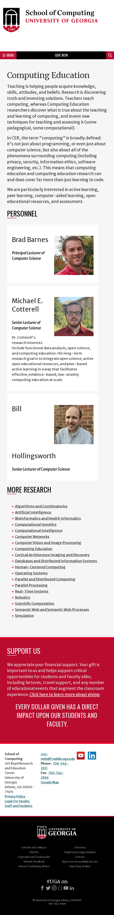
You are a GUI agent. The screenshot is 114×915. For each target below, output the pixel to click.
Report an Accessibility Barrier (80, 861)
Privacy (80, 856)
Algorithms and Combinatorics (41, 506)
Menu (8, 55)
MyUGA (34, 852)
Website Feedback (33, 861)
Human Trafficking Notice (34, 866)
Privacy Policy (15, 796)
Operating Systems (31, 573)
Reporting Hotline (80, 866)
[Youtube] (66, 888)
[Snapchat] (60, 888)
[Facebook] (42, 888)
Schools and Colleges (33, 847)
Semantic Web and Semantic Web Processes (52, 609)
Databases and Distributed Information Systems (56, 561)
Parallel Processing (31, 585)
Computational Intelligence (38, 530)
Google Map (50, 782)
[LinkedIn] (72, 888)
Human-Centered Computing (40, 567)
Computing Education (33, 549)
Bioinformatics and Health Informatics (48, 518)
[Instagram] (54, 888)
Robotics (22, 597)
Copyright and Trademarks (34, 856)
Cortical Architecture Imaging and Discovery (52, 555)
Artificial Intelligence (33, 512)
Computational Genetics (36, 524)
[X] (48, 888)
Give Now (61, 55)
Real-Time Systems (31, 591)
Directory (80, 847)
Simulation (24, 615)
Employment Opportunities (80, 852)
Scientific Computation (34, 603)
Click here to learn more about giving (65, 694)
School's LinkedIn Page (92, 755)
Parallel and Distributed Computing (45, 579)
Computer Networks (32, 536)
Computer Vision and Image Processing (48, 542)
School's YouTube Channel (81, 755)
